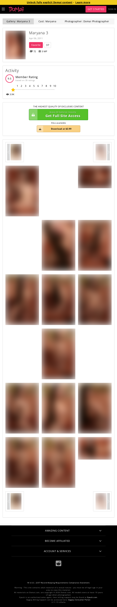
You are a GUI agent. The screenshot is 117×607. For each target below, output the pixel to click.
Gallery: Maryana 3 (18, 21)
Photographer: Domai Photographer (87, 21)
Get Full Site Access (57, 114)
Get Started (96, 9)
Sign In (112, 9)
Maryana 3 (38, 32)
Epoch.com (92, 597)
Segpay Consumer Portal (79, 600)
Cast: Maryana (47, 21)
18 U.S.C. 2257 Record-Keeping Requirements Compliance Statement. (58, 583)
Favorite (36, 45)
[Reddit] (58, 563)
